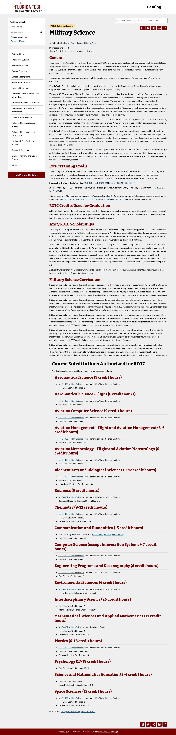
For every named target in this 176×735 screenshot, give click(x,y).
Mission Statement (20, 65)
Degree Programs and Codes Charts (24, 157)
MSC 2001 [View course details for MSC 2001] (156, 187)
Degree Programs (20, 71)
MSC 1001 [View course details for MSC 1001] (94, 156)
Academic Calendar (20, 150)
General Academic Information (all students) (25, 95)
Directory (16, 165)
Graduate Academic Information (26, 102)
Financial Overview (20, 88)
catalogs (64, 732)
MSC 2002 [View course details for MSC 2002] (54, 191)
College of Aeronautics (22, 117)
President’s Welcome (21, 59)
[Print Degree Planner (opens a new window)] (142, 28)
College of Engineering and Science (23, 124)
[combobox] (142, 20)
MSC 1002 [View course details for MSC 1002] (108, 156)
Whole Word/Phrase (20, 37)
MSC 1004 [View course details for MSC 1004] (128, 183)
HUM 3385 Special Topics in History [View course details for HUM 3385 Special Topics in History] (108, 534)
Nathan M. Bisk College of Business (23, 143)
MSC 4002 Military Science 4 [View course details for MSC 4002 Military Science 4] (71, 384)
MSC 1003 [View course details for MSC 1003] (115, 183)
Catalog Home (18, 54)
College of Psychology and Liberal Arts (23, 134)
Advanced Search (18, 41)
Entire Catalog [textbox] (16, 27)
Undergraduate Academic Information (23, 110)
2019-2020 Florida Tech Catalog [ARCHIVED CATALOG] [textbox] (138, 21)
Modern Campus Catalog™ (106, 732)
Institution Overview (21, 82)
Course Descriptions (21, 76)
